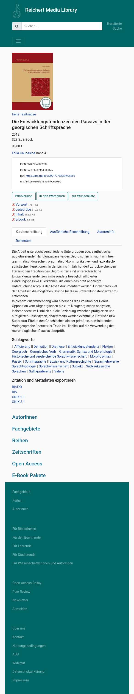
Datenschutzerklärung (28, 672)
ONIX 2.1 (18, 397)
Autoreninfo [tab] (105, 232)
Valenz (59, 371)
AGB (15, 654)
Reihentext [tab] (23, 241)
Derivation (41, 347)
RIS (14, 392)
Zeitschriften (27, 452)
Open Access (27, 464)
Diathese (58, 347)
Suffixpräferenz (40, 371)
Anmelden (19, 609)
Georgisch (19, 352)
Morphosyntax (100, 356)
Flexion (107, 347)
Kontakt (18, 637)
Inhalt (18, 214)
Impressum (20, 680)
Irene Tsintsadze (24, 114)
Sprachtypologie (24, 366)
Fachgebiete (26, 429)
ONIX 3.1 (18, 402)
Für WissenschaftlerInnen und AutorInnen (42, 563)
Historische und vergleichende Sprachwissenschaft (49, 356)
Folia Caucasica (24, 153)
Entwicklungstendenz (83, 347)
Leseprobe (22, 210)
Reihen (20, 440)
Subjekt (77, 366)
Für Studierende (24, 555)
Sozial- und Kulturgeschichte (70, 362)
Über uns (18, 628)
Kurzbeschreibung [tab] (29, 232)
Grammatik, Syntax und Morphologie (85, 352)
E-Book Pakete (29, 475)
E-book (19, 219)
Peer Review (21, 592)
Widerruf (18, 663)
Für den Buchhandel (27, 538)
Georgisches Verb (43, 352)
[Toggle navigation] (18, 41)
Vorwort (20, 205)
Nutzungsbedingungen (28, 646)
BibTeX (17, 387)
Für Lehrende (22, 546)
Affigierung (22, 347)
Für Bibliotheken (24, 529)
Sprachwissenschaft (54, 366)
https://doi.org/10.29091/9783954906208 (50, 175)
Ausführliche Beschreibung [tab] (69, 232)
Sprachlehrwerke (106, 362)
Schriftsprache (35, 362)
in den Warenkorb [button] (52, 196)
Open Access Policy (26, 583)
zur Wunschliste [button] (83, 196)
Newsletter (20, 600)
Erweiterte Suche (114, 26)
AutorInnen (25, 417)
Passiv (17, 362)
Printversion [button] (24, 196)
